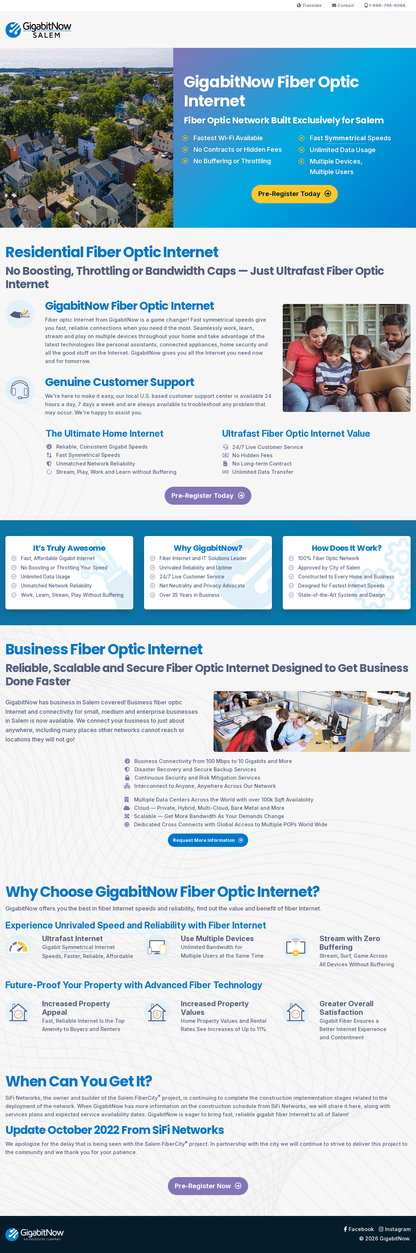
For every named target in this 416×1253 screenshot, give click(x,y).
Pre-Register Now (208, 1186)
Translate (309, 5)
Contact (343, 5)
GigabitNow (394, 1238)
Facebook (359, 1229)
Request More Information (208, 873)
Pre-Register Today (294, 194)
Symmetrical (345, 138)
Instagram (395, 1229)
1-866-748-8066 (385, 5)
